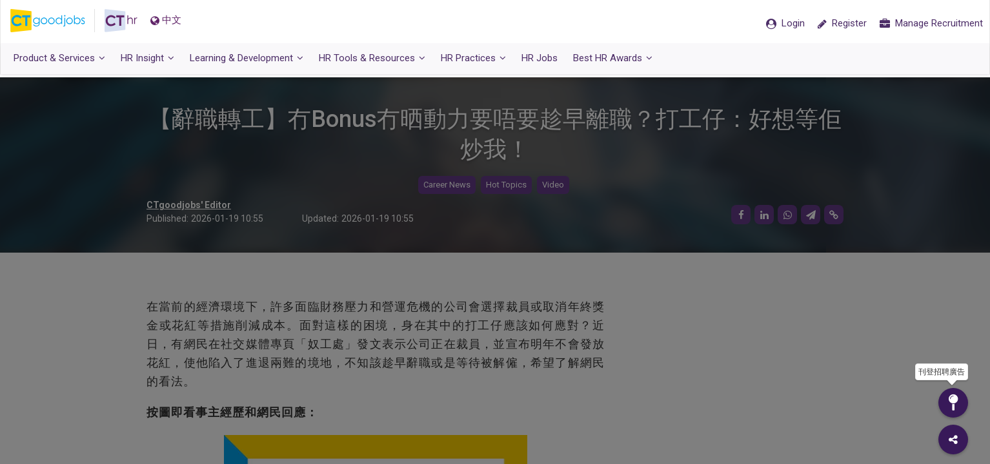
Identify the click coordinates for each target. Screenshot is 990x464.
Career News (446, 185)
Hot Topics (506, 185)
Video (553, 185)
